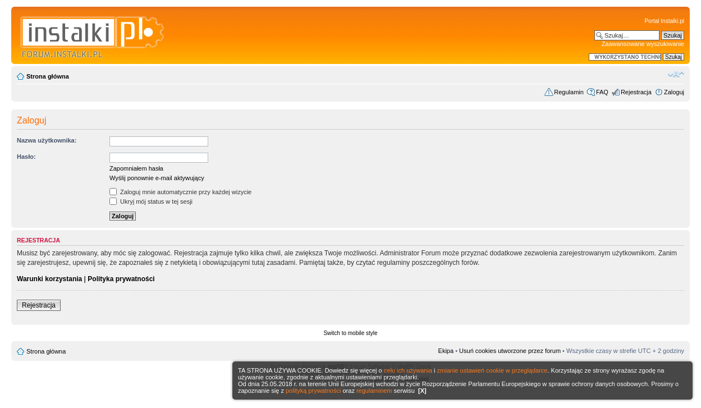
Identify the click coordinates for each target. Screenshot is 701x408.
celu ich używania (408, 370)
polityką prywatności (313, 390)
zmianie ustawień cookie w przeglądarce (492, 370)
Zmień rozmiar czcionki (676, 74)
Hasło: (26, 156)
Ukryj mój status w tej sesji (151, 201)
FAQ (602, 92)
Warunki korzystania (49, 279)
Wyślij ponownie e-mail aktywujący (156, 178)
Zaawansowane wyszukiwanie (643, 43)
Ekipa (446, 350)
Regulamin (569, 92)
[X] (422, 390)
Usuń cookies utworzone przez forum (510, 350)
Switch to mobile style (350, 333)
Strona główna (47, 76)
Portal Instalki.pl (664, 21)
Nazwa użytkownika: (46, 140)
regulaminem (374, 390)
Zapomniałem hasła (136, 168)
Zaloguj (674, 92)
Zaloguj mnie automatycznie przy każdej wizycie (180, 192)
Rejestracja (636, 92)
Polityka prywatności (121, 279)
